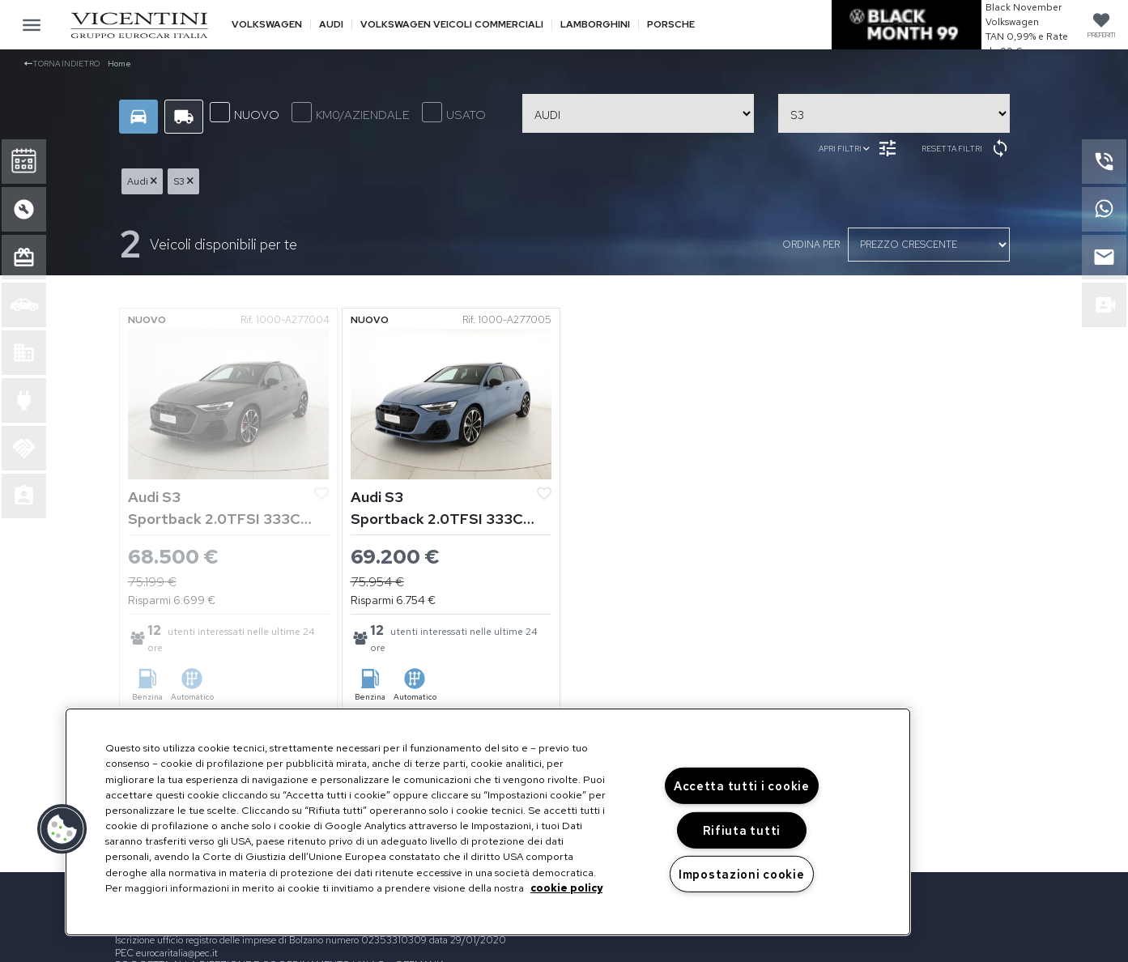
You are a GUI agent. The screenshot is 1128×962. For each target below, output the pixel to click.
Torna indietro (62, 63)
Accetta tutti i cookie (742, 786)
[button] (62, 829)
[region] (488, 822)
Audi (331, 24)
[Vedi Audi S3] (228, 402)
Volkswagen (267, 24)
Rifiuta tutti (742, 830)
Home (119, 63)
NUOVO (244, 112)
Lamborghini (595, 24)
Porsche (671, 24)
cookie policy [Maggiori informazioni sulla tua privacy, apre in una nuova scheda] (566, 888)
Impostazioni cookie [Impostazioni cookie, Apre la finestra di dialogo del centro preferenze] (742, 874)
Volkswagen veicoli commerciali (451, 24)
